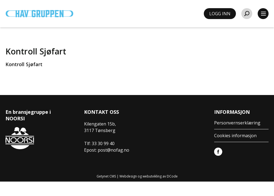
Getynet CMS (106, 176)
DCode (172, 176)
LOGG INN (219, 14)
